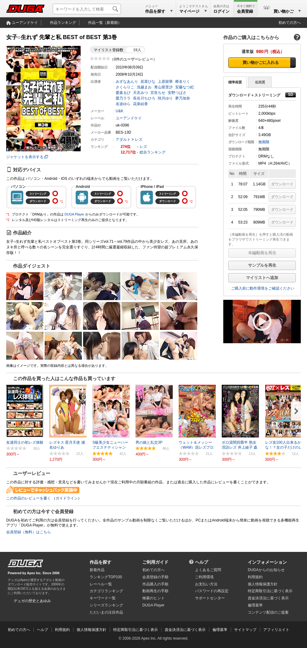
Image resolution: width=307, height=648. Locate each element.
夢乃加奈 (182, 98)
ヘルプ (201, 562)
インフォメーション (267, 562)
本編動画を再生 (262, 253)
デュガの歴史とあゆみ (32, 601)
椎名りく (182, 81)
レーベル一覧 (101, 584)
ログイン (221, 11)
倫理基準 (255, 605)
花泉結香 (140, 104)
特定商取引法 (270, 591)
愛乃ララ (123, 98)
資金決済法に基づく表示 (185, 630)
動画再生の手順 (155, 591)
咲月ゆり (165, 98)
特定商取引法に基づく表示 (135, 630)
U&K (119, 111)
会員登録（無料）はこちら (28, 532)
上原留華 (165, 81)
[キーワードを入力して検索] (87, 9)
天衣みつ (140, 93)
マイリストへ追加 (262, 277)
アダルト (123, 139)
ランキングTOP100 (106, 577)
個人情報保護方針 (263, 584)
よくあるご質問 (208, 570)
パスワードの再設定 (212, 591)
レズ (138, 139)
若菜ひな (147, 81)
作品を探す (100, 562)
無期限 (263, 142)
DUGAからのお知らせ (266, 570)
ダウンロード (282, 184)
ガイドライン (67, 498)
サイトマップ (245, 630)
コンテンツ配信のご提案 (268, 612)
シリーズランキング (106, 605)
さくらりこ (125, 87)
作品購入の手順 (155, 584)
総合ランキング (153, 152)
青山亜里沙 (163, 87)
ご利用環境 (204, 577)
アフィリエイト (276, 630)
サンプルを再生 (262, 265)
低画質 (260, 82)
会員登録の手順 (155, 577)
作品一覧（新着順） (105, 22)
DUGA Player (74, 214)
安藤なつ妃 (184, 87)
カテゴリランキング (106, 591)
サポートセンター (210, 598)
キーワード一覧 (103, 598)
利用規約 (255, 577)
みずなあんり (127, 81)
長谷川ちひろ (144, 98)
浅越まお (144, 87)
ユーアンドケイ (25, 22)
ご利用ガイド (155, 562)
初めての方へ (289, 22)
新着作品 (97, 570)
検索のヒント (153, 598)
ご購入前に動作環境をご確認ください (262, 288)
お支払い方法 (206, 584)
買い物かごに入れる (260, 62)
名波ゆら (123, 104)
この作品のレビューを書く (28, 498)
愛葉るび (123, 93)
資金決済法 (268, 598)
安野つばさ (177, 93)
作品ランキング (63, 22)
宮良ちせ (157, 93)
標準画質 (235, 82)
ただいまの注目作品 (106, 612)
